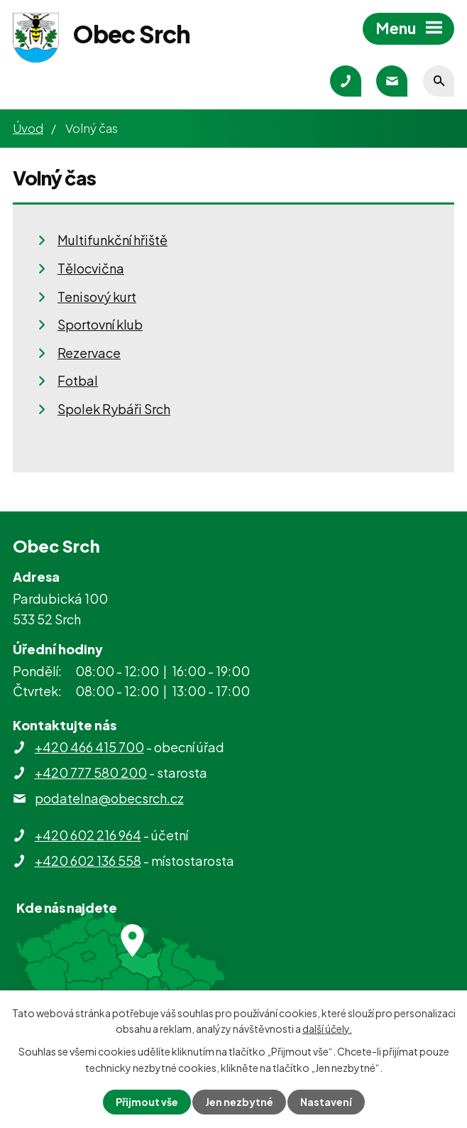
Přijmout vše (147, 1101)
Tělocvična (90, 268)
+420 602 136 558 (88, 860)
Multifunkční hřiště (112, 240)
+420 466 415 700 (89, 747)
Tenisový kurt (96, 296)
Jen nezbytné (239, 1101)
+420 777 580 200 (91, 772)
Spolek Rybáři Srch (113, 409)
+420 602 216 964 (88, 835)
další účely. (327, 1028)
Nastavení (326, 1101)
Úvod (28, 128)
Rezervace (89, 353)
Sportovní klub (100, 324)
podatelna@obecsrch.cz (109, 798)
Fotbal (77, 380)
